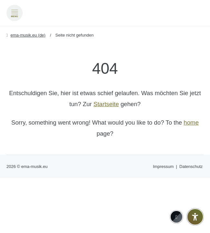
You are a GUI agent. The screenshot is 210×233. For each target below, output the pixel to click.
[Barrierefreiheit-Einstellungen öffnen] (195, 216)
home (191, 122)
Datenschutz (191, 166)
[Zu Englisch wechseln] (198, 13)
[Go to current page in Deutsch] (198, 3)
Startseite (106, 104)
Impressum (163, 166)
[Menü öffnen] (14, 13)
